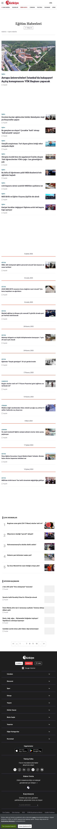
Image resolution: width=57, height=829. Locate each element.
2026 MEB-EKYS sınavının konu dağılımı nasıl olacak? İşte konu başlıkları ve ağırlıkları (22, 290)
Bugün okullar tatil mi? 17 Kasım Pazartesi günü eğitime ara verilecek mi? (23, 385)
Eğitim (4, 262)
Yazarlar (10, 724)
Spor (8, 688)
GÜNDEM (32, 7)
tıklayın (33, 783)
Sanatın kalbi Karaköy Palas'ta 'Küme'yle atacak (20, 597)
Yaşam (9, 703)
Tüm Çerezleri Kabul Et (8, 826)
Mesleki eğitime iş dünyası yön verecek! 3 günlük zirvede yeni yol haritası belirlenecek (23, 314)
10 (36, 644)
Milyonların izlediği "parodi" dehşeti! (20, 534)
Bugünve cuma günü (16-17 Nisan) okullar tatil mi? (25, 523)
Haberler (5, 381)
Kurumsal (10, 739)
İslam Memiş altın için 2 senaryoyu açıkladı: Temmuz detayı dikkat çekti (23, 609)
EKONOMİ (47, 7)
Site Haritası (16, 812)
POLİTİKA (39, 7)
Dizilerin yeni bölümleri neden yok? (19, 555)
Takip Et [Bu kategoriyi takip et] (28, 28)
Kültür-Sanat (11, 710)
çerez (34, 817)
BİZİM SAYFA (23, 7)
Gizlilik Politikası (50, 812)
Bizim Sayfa (11, 717)
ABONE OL (29, 663)
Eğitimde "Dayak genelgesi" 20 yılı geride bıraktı (19, 362)
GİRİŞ (50, 3)
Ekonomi (10, 681)
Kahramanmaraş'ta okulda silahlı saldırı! (21, 544)
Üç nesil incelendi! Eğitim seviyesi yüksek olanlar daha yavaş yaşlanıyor (23, 433)
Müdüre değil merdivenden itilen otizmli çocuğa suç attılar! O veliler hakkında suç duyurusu (23, 409)
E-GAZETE (19, 663)
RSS (23, 812)
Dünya (9, 696)
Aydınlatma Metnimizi (8, 821)
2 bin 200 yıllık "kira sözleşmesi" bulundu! (17, 587)
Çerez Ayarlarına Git (25, 826)
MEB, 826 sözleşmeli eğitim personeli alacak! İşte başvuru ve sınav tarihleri (23, 266)
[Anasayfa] (28, 657)
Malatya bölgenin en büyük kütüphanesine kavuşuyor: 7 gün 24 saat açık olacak (23, 339)
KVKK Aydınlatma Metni (34, 812)
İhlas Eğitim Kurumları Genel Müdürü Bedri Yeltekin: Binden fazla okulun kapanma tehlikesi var (23, 457)
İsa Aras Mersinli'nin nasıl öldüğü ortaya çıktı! (23, 566)
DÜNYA (54, 7)
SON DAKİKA (6, 7)
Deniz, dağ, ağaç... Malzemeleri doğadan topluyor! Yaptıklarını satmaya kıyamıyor (20, 619)
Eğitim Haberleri (12, 31)
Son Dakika (6, 812)
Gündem (4, 405)
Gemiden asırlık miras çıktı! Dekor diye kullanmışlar (21, 629)
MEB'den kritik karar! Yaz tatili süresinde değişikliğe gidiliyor (23, 480)
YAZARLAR (15, 7)
